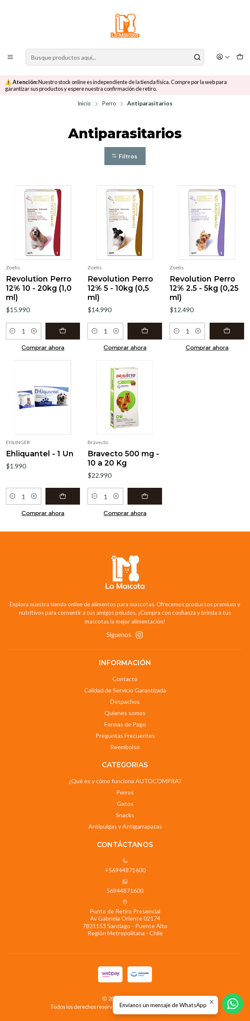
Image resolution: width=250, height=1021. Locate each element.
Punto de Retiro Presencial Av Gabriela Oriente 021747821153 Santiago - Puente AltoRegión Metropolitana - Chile (125, 918)
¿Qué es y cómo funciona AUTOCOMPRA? (125, 780)
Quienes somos (125, 712)
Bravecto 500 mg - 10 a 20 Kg (123, 458)
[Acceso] (223, 57)
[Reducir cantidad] (12, 331)
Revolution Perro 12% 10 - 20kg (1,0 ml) (39, 288)
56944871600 (125, 886)
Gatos (125, 803)
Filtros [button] (124, 156)
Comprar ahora (42, 347)
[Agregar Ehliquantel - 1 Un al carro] (62, 496)
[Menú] (10, 57)
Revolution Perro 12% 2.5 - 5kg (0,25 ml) (204, 288)
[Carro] (240, 57)
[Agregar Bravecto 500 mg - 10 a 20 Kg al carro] (145, 496)
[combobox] (115, 57)
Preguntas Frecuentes (125, 735)
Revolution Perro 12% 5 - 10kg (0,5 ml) (120, 288)
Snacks (125, 814)
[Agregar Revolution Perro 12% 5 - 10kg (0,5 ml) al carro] (145, 331)
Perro (109, 104)
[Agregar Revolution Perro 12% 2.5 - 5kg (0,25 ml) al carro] (227, 331)
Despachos (125, 701)
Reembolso (125, 746)
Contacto (125, 678)
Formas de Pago (125, 724)
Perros (125, 792)
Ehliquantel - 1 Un (40, 453)
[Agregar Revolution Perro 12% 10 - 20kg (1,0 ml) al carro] (62, 331)
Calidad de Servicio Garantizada (125, 690)
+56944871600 (125, 866)
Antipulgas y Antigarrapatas (125, 826)
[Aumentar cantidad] (34, 331)
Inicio (84, 104)
